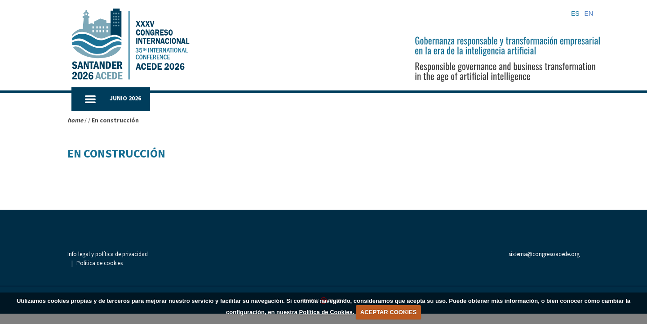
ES (575, 13)
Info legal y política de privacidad (107, 255)
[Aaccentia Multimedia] (323, 291)
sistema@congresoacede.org (544, 254)
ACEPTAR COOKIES (388, 312)
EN (589, 13)
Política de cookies (180, 255)
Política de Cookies (326, 312)
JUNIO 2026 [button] (125, 98)
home (75, 120)
